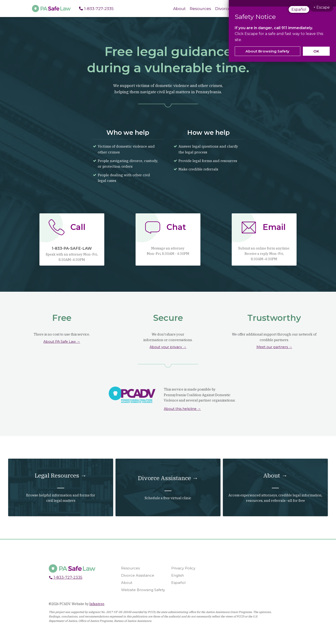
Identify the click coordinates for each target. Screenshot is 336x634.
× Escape (323, 10)
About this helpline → (182, 409)
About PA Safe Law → (61, 342)
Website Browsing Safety (143, 593)
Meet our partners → (274, 347)
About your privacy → (168, 347)
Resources (198, 8)
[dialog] (282, 31)
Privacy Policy (183, 572)
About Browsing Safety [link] (267, 51)
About (177, 8)
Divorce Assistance (137, 579)
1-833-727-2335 (97, 8)
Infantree (96, 608)
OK (316, 51)
